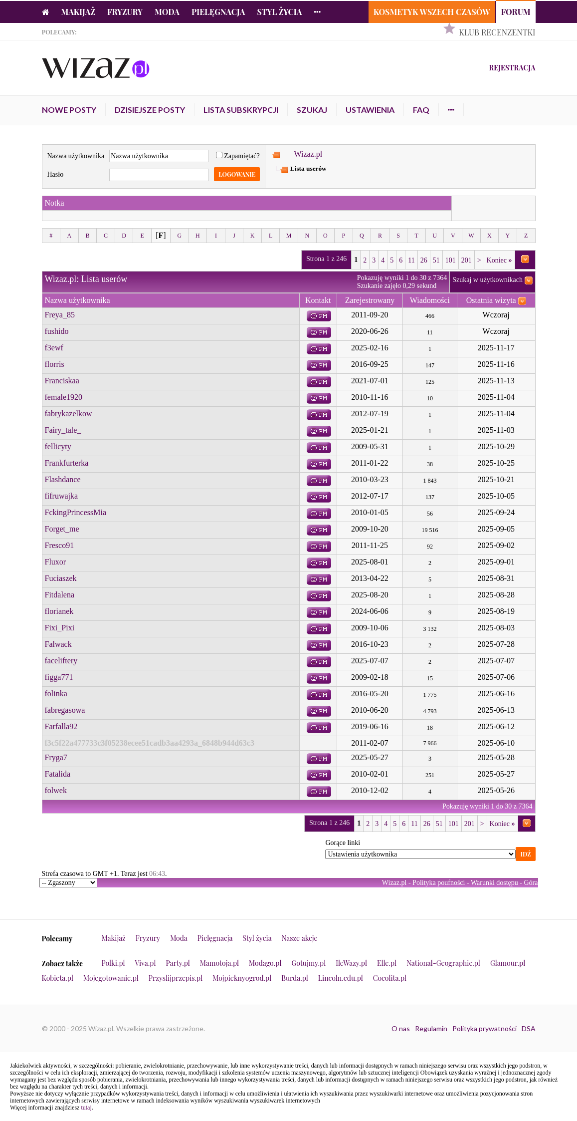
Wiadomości (430, 300)
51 (436, 260)
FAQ (421, 109)
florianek (59, 611)
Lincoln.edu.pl (340, 978)
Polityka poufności (438, 882)
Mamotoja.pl (219, 963)
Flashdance (63, 479)
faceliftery (61, 660)
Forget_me (62, 529)
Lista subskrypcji (240, 109)
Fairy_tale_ (63, 430)
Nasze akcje (300, 938)
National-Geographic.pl (443, 963)
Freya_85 (60, 314)
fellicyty (58, 446)
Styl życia (279, 11)
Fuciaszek (61, 578)
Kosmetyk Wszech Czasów (432, 11)
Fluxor (55, 562)
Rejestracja (512, 67)
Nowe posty (69, 109)
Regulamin (431, 1028)
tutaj (86, 1107)
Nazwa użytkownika (76, 156)
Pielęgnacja (218, 11)
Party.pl (178, 963)
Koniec (499, 260)
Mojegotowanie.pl (111, 978)
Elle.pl (386, 963)
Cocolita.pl (389, 978)
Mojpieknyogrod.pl (241, 978)
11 (411, 260)
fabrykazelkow (68, 413)
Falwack (58, 644)
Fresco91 (59, 545)
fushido (57, 331)
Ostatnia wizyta (491, 300)
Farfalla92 (61, 726)
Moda (167, 11)
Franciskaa (62, 380)
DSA (529, 1028)
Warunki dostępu (494, 882)
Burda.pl (294, 978)
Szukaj (312, 109)
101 (450, 260)
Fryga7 (56, 757)
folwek (56, 790)
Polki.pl (113, 963)
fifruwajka (61, 496)
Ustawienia (370, 109)
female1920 (64, 397)
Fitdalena (60, 594)
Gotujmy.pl (308, 963)
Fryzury (125, 11)
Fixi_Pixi (60, 627)
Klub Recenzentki (497, 32)
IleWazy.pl (351, 963)
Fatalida (58, 774)
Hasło (55, 174)
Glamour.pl (507, 963)
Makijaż (78, 11)
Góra (531, 882)
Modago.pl (265, 963)
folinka (56, 693)
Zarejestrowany (370, 300)
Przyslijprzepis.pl (175, 978)
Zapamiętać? (238, 156)
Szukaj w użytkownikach (487, 279)
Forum (516, 11)
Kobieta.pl (58, 978)
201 (466, 260)
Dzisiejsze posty (150, 109)
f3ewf (54, 347)
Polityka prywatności (484, 1028)
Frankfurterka (67, 463)
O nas (400, 1028)
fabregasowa (65, 710)
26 (423, 260)
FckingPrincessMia (76, 512)
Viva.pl (145, 963)
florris (54, 364)
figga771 (59, 677)
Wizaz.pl (308, 154)
